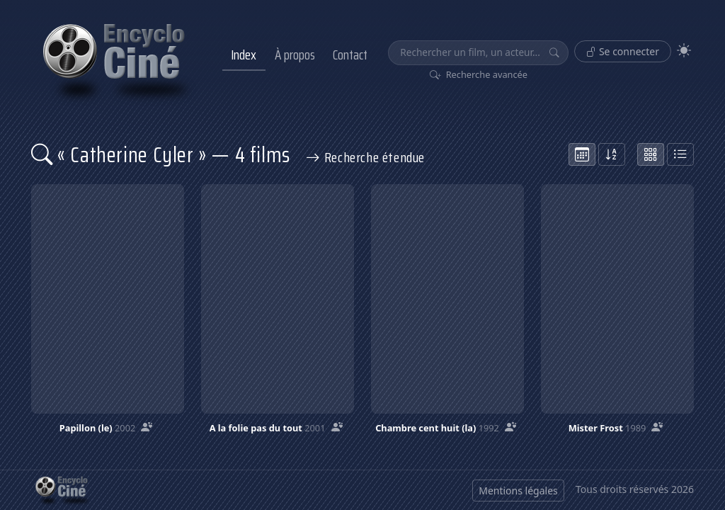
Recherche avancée (479, 74)
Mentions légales (518, 490)
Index (243, 54)
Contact (350, 54)
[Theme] (684, 50)
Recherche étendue (365, 157)
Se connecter (622, 51)
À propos (295, 54)
